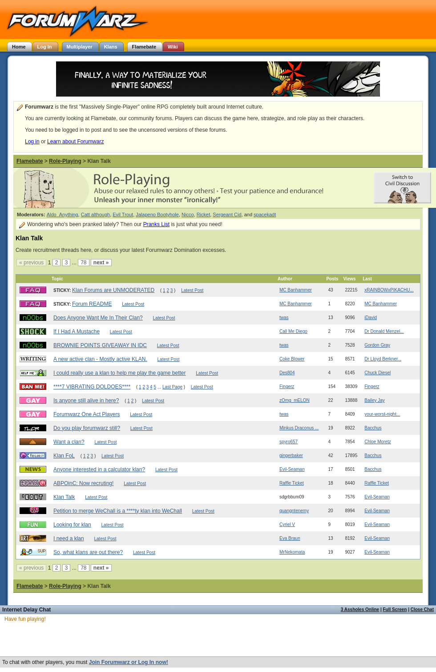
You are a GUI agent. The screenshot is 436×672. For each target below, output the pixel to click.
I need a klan (68, 538)
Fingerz (286, 386)
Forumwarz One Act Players (86, 414)
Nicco (188, 214)
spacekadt (265, 214)
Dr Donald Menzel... (384, 331)
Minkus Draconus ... (299, 427)
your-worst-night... (382, 414)
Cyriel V (287, 524)
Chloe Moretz (377, 441)
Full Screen (395, 609)
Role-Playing (65, 161)
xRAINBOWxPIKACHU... (389, 289)
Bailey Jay (374, 400)
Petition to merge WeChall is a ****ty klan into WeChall (117, 511)
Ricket (203, 214)
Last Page (172, 387)
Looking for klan (72, 525)
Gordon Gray (377, 345)
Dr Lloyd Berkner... (382, 358)
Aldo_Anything (62, 214)
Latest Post (192, 290)
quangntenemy (294, 510)
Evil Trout (123, 214)
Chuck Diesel (377, 372)
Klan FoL (64, 456)
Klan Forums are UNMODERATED (113, 290)
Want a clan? (69, 442)
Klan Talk (64, 497)
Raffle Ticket (291, 483)
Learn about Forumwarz (75, 141)
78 (83, 262)
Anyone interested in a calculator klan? (99, 469)
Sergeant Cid (227, 214)
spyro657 (288, 441)
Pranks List (156, 224)
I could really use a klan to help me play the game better (119, 373)
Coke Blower (292, 358)
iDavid (370, 317)
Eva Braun (289, 538)
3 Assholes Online (360, 609)
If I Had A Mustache (76, 331)
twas (284, 317)
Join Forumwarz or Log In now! (128, 662)
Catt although (95, 214)
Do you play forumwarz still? (86, 428)
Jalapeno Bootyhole (157, 214)
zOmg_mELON (294, 400)
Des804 (287, 372)
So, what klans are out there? (88, 552)
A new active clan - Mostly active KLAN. (100, 359)
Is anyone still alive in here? (86, 400)
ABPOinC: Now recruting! (83, 483)
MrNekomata (292, 552)
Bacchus (372, 427)
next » (101, 262)
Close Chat (422, 609)
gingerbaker (291, 455)
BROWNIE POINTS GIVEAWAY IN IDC (100, 345)
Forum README (92, 304)
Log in (32, 141)
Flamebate (29, 161)
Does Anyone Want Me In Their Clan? (98, 318)
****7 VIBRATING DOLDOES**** (91, 387)
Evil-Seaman (292, 469)
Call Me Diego (293, 331)
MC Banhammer (295, 289)
